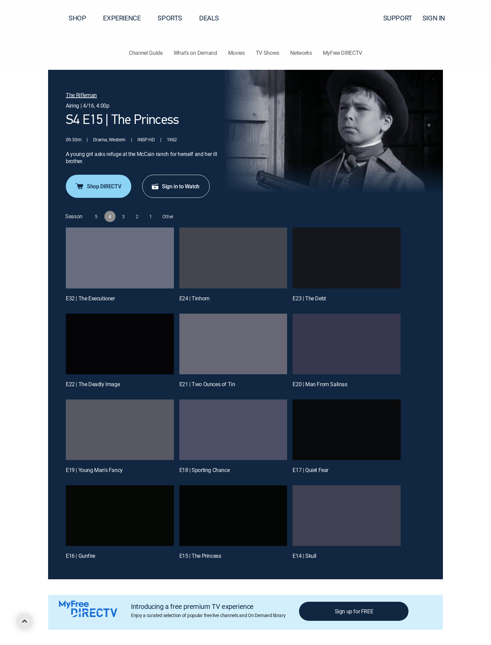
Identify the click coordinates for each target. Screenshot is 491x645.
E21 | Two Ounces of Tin (207, 384)
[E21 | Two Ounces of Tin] (233, 344)
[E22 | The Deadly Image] (120, 344)
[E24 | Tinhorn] (233, 257)
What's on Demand (195, 53)
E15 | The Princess (200, 556)
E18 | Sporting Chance (204, 470)
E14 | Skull (304, 556)
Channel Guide (146, 53)
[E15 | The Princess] (233, 515)
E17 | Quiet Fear (310, 470)
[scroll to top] (24, 621)
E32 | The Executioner (90, 298)
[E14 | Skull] (347, 515)
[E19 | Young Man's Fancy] (120, 429)
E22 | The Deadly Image (93, 384)
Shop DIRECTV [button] (98, 186)
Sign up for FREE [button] (354, 611)
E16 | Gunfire (80, 556)
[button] (473, 18)
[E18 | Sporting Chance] (233, 429)
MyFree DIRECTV (342, 53)
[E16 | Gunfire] (120, 515)
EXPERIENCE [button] (126, 17)
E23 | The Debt (309, 298)
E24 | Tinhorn (194, 298)
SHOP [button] (81, 17)
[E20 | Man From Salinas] (347, 344)
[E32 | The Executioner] (120, 257)
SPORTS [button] (174, 17)
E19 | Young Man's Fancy (94, 470)
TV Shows (267, 53)
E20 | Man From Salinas (320, 384)
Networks (301, 53)
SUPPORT (397, 17)
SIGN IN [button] (437, 17)
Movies (236, 53)
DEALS (209, 17)
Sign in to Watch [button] (175, 186)
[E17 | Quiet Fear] (347, 429)
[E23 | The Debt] (347, 257)
